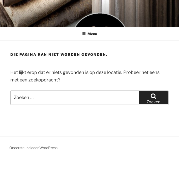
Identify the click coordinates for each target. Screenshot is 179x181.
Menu (89, 34)
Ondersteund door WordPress (33, 148)
